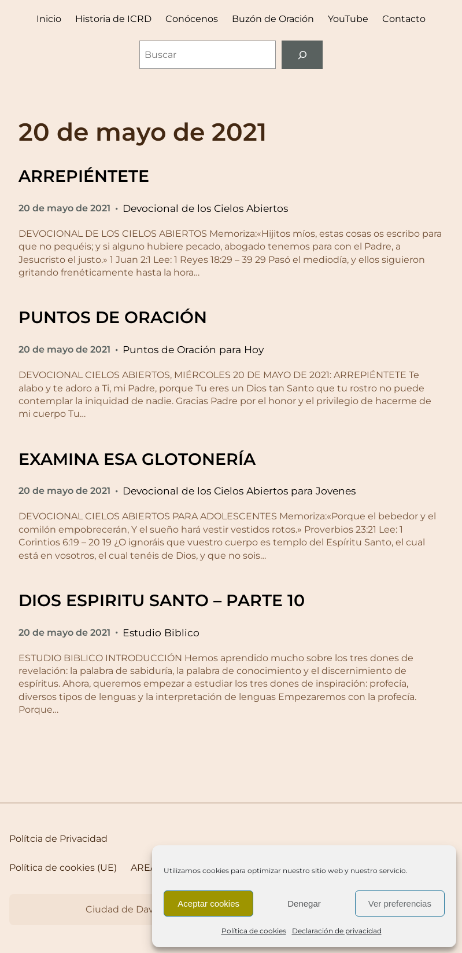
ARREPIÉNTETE (84, 176)
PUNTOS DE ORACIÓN (113, 317)
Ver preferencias (399, 903)
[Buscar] (302, 55)
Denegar (304, 903)
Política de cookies (253, 930)
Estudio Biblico (161, 632)
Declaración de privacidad (337, 930)
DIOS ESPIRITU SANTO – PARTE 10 (162, 600)
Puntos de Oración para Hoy (193, 349)
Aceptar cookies (208, 903)
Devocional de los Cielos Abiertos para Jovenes (239, 491)
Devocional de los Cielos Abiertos (205, 208)
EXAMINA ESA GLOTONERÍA (137, 459)
